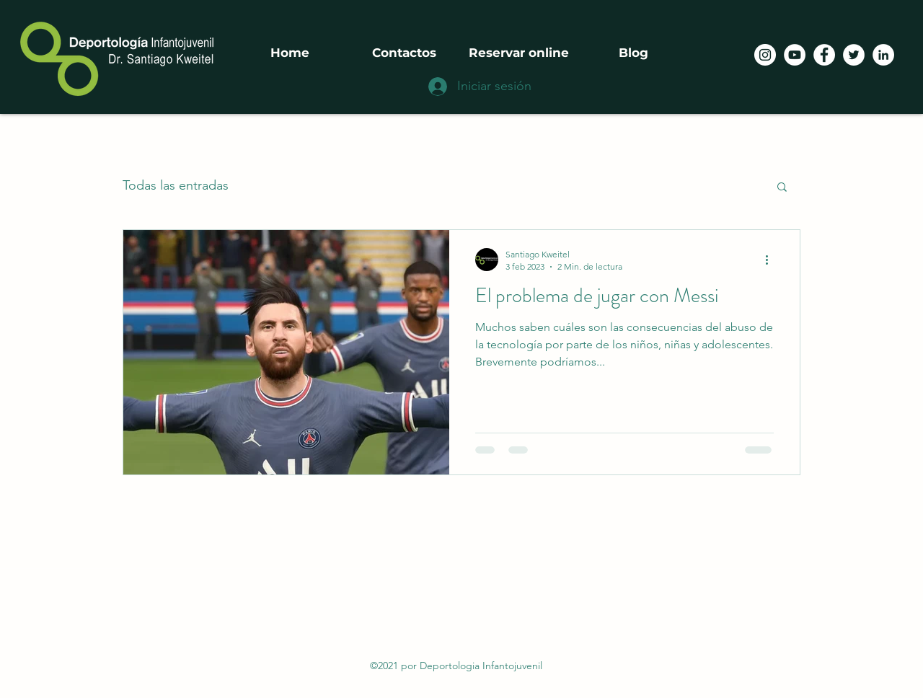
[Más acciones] (771, 259)
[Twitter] (854, 55)
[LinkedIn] (883, 55)
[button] (782, 187)
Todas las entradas (176, 185)
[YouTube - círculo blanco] (794, 55)
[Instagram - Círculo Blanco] (765, 55)
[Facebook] (824, 55)
